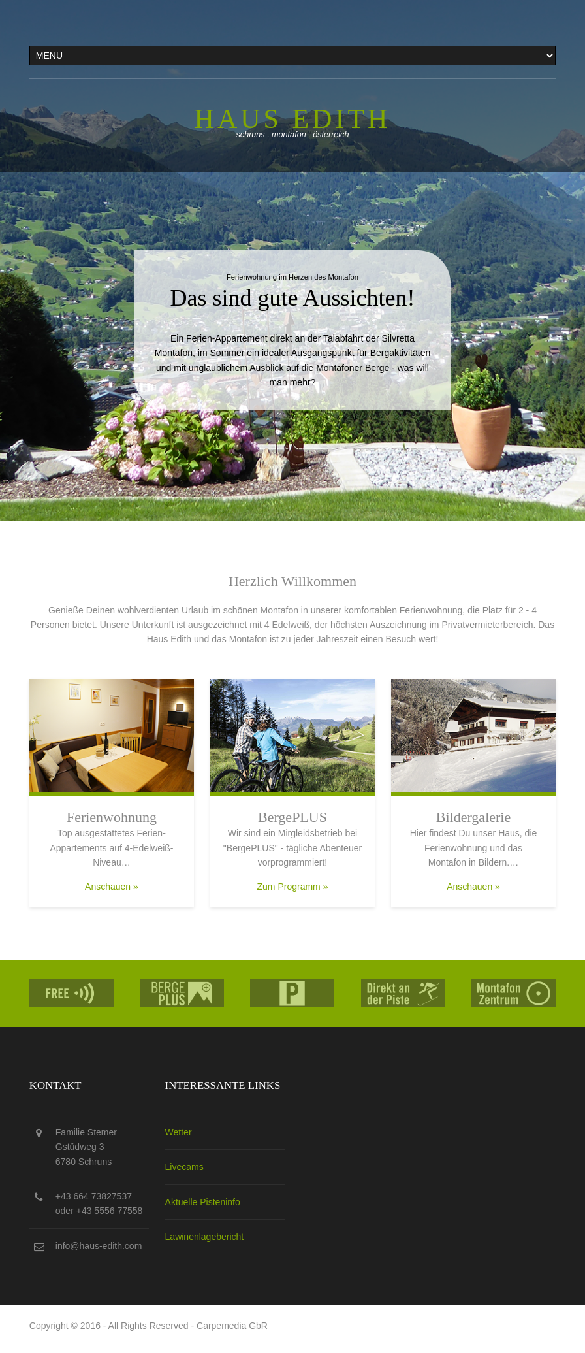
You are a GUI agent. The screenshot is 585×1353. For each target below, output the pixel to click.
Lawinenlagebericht (204, 1236)
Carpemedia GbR (232, 1325)
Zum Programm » (292, 886)
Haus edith (293, 119)
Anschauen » (111, 886)
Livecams (184, 1167)
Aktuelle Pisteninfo (202, 1202)
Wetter (178, 1132)
